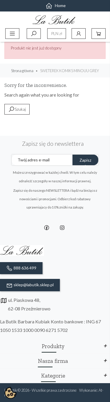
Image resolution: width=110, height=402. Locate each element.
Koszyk (98, 33)
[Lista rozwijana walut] (56, 33)
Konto (78, 33)
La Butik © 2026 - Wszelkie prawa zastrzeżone (40, 390)
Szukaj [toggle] (34, 33)
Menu (12, 33)
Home (55, 5)
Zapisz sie (85, 161)
